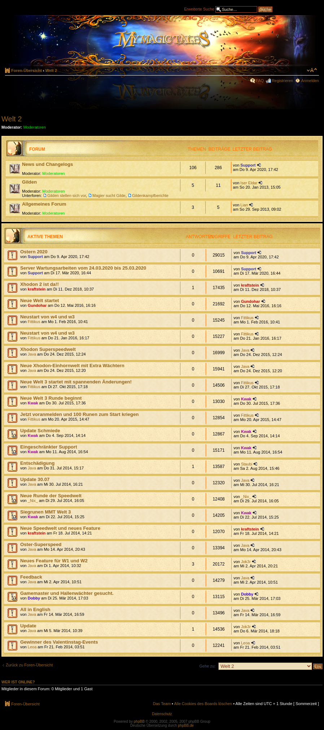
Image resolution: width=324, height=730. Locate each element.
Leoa (32, 647)
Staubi (246, 464)
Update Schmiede (40, 430)
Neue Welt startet (39, 300)
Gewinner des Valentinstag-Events (59, 642)
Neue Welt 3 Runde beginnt (51, 398)
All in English (35, 609)
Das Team (162, 703)
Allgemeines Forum (44, 204)
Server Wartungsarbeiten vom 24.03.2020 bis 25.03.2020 (83, 268)
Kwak (33, 403)
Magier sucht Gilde (109, 195)
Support (247, 165)
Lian (244, 205)
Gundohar (37, 305)
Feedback (31, 577)
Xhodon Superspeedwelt (48, 349)
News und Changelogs (47, 164)
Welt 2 (51, 70)
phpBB (139, 721)
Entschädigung (37, 463)
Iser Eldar (248, 183)
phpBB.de (186, 725)
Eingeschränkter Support (48, 447)
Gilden (29, 182)
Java (32, 354)
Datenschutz (162, 714)
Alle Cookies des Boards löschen (203, 703)
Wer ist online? (18, 682)
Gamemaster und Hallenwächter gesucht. (67, 593)
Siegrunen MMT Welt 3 (45, 512)
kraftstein (37, 289)
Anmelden (310, 80)
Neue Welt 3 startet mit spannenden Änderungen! (76, 382)
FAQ (260, 80)
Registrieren (282, 80)
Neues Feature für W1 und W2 (54, 560)
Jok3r (246, 561)
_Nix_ (33, 500)
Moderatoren (34, 127)
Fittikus (34, 321)
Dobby (34, 598)
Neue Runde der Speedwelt (51, 495)
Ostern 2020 (34, 251)
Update (28, 625)
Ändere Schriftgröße (312, 70)
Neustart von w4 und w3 (47, 316)
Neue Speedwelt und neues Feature (60, 528)
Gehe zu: (207, 666)
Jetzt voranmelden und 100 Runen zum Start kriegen (79, 414)
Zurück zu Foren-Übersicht (29, 665)
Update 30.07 (34, 479)
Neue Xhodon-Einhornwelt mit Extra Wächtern (72, 365)
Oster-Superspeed (40, 544)
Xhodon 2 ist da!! (39, 284)
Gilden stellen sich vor (66, 195)
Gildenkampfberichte (150, 195)
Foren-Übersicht (26, 70)
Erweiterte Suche (199, 9)
